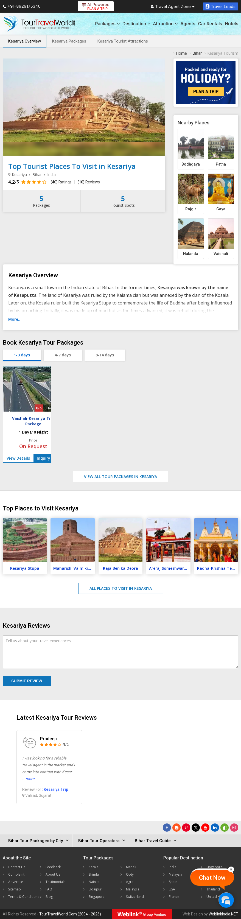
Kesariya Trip (56, 789)
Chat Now (212, 877)
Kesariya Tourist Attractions (122, 41)
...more (28, 778)
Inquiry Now (48, 458)
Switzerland (135, 896)
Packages (107, 23)
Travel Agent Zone (173, 6)
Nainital (94, 881)
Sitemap (14, 889)
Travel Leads (221, 6)
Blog (49, 896)
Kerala (94, 867)
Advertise (15, 881)
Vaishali (221, 254)
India (172, 867)
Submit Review (26, 681)
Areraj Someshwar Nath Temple (169, 568)
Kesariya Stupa (24, 568)
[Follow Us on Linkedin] (215, 827)
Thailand (213, 889)
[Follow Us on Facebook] (167, 827)
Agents (187, 23)
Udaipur (95, 889)
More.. (14, 319)
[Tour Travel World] (39, 24)
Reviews (88, 182)
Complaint (16, 874)
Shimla (94, 874)
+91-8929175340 (22, 6)
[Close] (231, 869)
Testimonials (55, 881)
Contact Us (16, 867)
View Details (18, 458)
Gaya (220, 209)
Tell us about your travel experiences (38, 640)
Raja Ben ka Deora (120, 568)
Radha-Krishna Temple (217, 568)
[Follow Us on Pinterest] (186, 827)
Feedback (53, 867)
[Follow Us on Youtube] (205, 827)
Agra (129, 881)
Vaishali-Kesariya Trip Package (33, 421)
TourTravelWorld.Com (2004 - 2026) (70, 914)
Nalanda (190, 254)
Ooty (130, 874)
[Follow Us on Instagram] (234, 827)
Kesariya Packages (69, 41)
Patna (221, 164)
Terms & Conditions (23, 896)
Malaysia (132, 889)
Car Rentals (210, 23)
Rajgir (190, 209)
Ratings (61, 182)
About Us (53, 874)
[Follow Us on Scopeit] (224, 827)
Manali (131, 867)
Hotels (231, 23)
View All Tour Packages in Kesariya (120, 476)
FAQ (49, 889)
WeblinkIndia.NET (223, 914)
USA (172, 889)
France (174, 896)
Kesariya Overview (24, 41)
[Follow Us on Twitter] (196, 827)
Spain (173, 881)
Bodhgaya (190, 164)
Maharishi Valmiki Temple (73, 568)
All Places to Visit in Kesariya (120, 588)
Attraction (165, 23)
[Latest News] (176, 827)
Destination (136, 23)
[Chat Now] (226, 900)
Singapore (97, 896)
